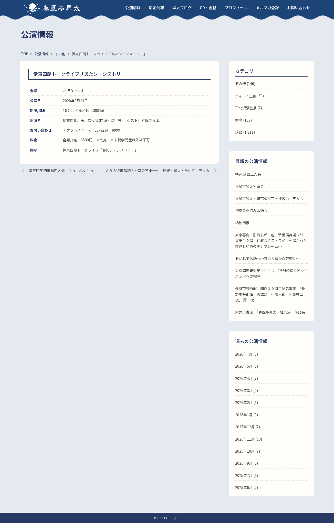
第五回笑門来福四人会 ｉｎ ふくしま (61, 170)
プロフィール (236, 7)
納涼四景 (242, 222)
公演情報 (133, 7)
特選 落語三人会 (248, 174)
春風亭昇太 (61, 8)
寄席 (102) (243, 120)
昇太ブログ (182, 7)
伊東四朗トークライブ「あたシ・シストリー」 (100, 150)
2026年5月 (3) (246, 366)
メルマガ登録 (267, 7)
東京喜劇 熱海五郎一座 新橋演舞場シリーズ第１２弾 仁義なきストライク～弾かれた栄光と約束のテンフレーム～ (271, 240)
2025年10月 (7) (247, 451)
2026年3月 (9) (246, 390)
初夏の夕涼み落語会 (251, 210)
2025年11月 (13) (248, 439)
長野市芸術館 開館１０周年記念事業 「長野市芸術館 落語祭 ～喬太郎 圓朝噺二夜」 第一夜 (270, 294)
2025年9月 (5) (246, 463)
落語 (238, 132)
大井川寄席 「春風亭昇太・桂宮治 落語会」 (272, 312)
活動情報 (156, 7)
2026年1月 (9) (246, 414)
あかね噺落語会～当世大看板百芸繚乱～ (267, 258)
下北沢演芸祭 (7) (248, 107)
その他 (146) (245, 83)
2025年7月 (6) (246, 475)
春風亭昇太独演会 (249, 186)
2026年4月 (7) (246, 378)
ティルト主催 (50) (249, 95)
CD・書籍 (208, 7)
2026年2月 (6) (246, 402)
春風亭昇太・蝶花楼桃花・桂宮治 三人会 (269, 198)
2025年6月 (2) (246, 487)
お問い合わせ (298, 7)
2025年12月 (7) (247, 426)
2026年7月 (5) (246, 354)
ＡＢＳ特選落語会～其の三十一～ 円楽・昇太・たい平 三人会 (158, 170)
